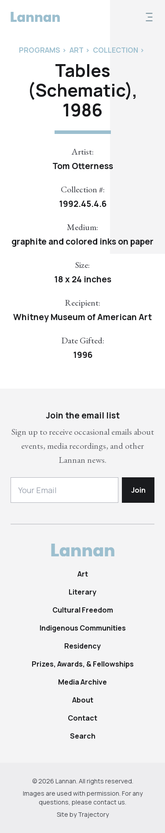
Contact (82, 718)
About (82, 700)
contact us (109, 802)
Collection (115, 50)
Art (82, 574)
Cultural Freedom (82, 610)
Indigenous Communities (83, 628)
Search (82, 736)
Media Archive (82, 682)
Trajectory (93, 814)
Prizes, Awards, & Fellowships (83, 664)
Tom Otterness (82, 166)
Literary (82, 592)
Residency (82, 646)
